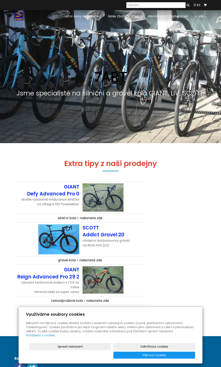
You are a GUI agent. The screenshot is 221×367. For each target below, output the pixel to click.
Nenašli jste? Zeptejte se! (168, 16)
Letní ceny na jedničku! (83, 16)
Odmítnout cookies (147, 355)
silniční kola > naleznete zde (80, 218)
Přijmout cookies (179, 355)
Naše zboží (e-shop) (124, 16)
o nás (201, 16)
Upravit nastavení (112, 355)
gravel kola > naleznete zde (80, 260)
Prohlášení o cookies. (41, 344)
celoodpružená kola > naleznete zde (80, 300)
